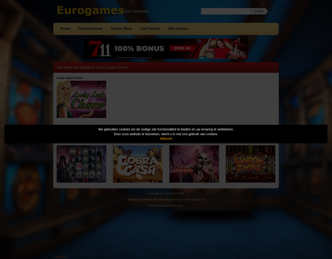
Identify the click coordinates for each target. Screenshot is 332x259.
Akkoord (166, 138)
